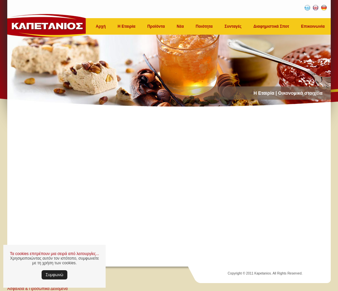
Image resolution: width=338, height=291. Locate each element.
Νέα (180, 26)
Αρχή (101, 26)
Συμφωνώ (54, 275)
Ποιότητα (204, 26)
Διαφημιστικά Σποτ (271, 26)
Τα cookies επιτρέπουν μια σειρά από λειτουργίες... (54, 253)
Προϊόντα (156, 26)
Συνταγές (233, 26)
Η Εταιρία (126, 26)
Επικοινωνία (313, 26)
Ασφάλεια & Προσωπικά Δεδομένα (37, 288)
